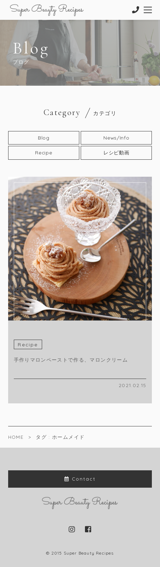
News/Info (116, 138)
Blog (44, 138)
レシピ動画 (116, 152)
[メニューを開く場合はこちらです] (148, 10)
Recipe (43, 152)
